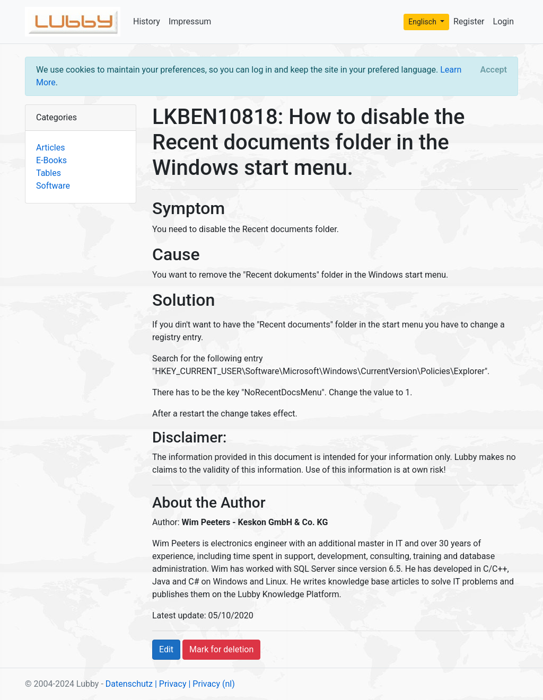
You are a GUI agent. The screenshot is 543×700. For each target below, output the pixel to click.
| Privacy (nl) (211, 684)
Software (53, 186)
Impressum (190, 21)
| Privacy (171, 684)
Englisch (423, 21)
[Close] (494, 70)
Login (503, 21)
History (146, 21)
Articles (50, 148)
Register (469, 21)
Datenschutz (129, 684)
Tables (48, 173)
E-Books (51, 160)
